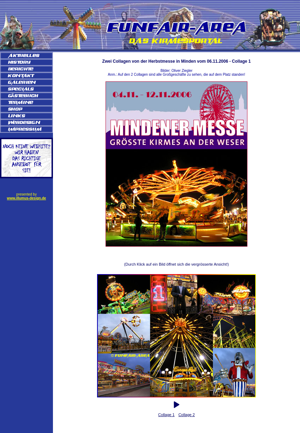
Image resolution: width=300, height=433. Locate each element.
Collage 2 (186, 415)
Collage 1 (166, 415)
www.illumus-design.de (26, 198)
